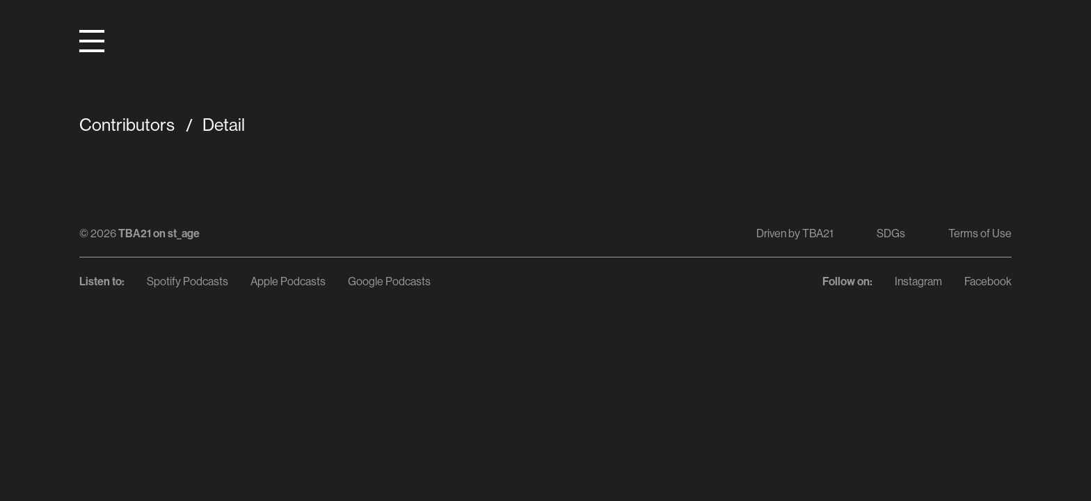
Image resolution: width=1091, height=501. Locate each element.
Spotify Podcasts (187, 281)
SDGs (891, 233)
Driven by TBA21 (795, 233)
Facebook (988, 281)
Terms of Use (980, 233)
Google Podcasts (389, 281)
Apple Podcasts (288, 281)
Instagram (918, 281)
